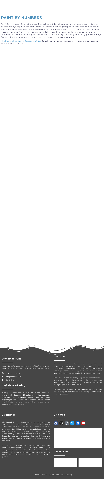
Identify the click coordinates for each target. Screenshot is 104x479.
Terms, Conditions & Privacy (60, 475)
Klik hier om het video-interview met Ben (21, 41)
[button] (2, 5)
